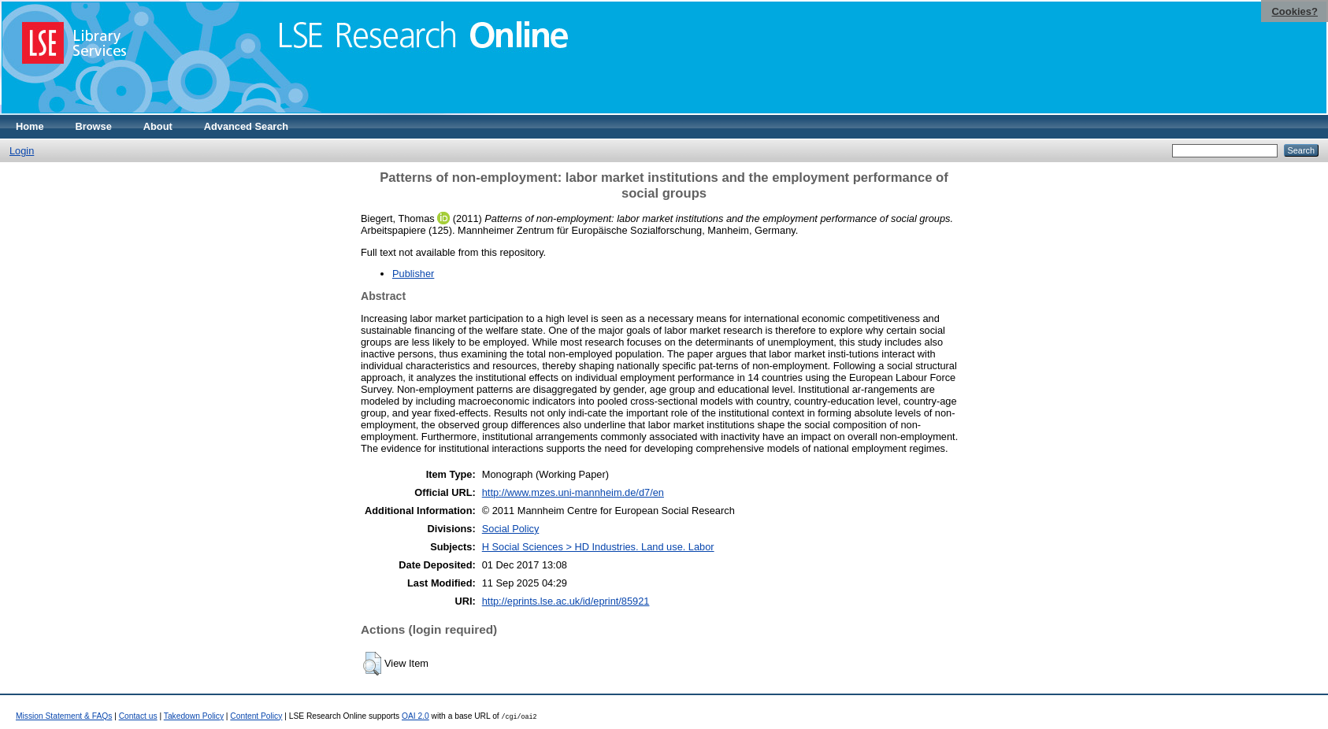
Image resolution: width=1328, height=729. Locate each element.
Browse (94, 126)
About (157, 126)
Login (21, 151)
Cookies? (1294, 11)
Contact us (138, 716)
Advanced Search (246, 126)
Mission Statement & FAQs (64, 716)
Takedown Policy (194, 716)
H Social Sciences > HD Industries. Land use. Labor (598, 547)
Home (30, 126)
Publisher (413, 273)
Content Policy (256, 716)
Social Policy (511, 529)
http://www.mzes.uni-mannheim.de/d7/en (573, 492)
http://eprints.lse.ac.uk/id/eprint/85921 (566, 601)
